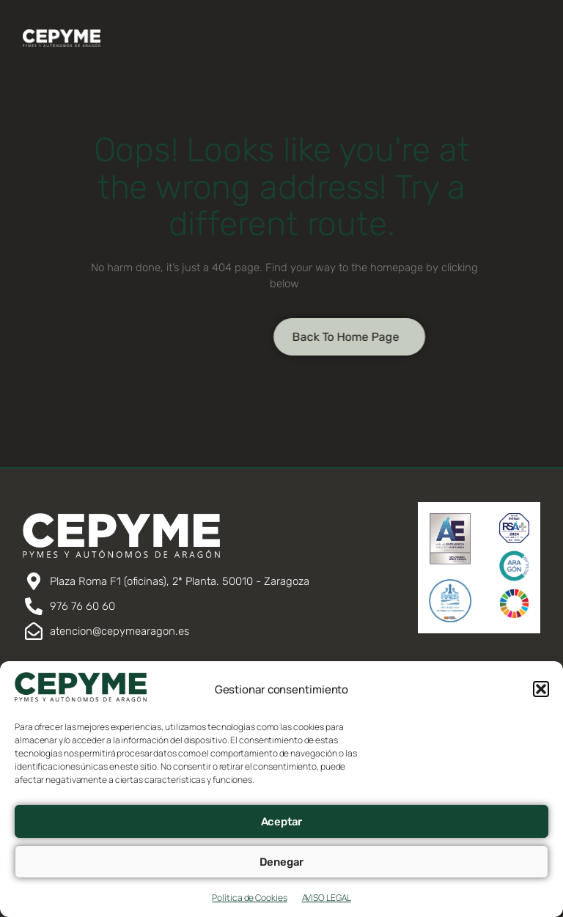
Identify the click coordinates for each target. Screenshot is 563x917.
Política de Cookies (249, 897)
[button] (541, 689)
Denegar (282, 862)
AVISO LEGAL (326, 897)
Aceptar (282, 821)
